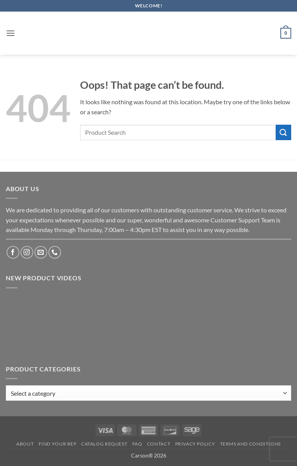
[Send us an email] (40, 252)
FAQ (137, 444)
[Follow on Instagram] (26, 252)
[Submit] (283, 132)
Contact (158, 444)
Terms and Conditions (250, 444)
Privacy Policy (195, 444)
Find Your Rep (58, 444)
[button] (10, 33)
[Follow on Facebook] (13, 252)
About (25, 444)
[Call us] (54, 252)
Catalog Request (104, 444)
